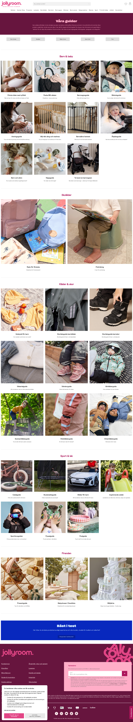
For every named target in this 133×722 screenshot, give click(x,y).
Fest (112, 39)
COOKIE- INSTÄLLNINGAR (35, 715)
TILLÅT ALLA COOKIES (14, 715)
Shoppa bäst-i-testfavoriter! (66, 636)
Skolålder (38, 39)
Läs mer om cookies (9, 710)
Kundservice (5, 664)
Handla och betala (34, 673)
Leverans (32, 668)
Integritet (32, 677)
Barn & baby (13, 39)
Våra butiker (33, 682)
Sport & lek (87, 39)
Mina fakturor (6, 673)
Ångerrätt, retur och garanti (38, 664)
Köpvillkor (4, 668)
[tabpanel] (13, 39)
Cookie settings (6, 682)
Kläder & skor (63, 39)
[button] (125, 4)
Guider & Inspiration (8, 677)
